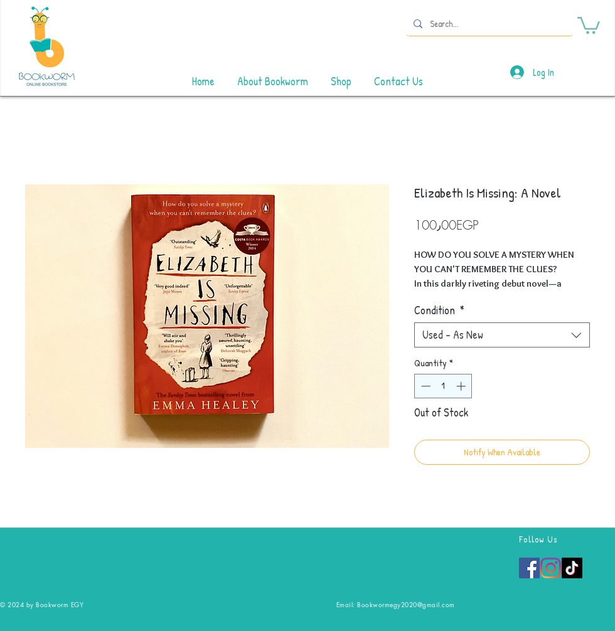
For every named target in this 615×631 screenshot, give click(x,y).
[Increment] (462, 386)
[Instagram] (550, 568)
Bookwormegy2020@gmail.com (406, 604)
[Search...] (488, 23)
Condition (439, 310)
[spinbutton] (443, 386)
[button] (588, 24)
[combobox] (502, 334)
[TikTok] (572, 568)
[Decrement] (424, 386)
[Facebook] (529, 568)
